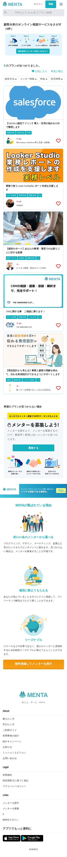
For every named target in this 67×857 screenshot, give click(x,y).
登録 (50, 4)
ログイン (38, 4)
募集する (33, 448)
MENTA (34, 849)
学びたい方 (8, 724)
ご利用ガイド (10, 730)
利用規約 (7, 775)
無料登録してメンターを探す (33, 663)
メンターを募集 (11, 808)
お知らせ (7, 747)
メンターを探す (11, 803)
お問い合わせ (10, 758)
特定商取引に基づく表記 (15, 780)
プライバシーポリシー (14, 786)
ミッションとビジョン (14, 752)
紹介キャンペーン (12, 741)
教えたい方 (8, 719)
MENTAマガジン (11, 820)
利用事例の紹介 (11, 735)
